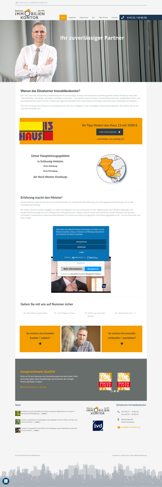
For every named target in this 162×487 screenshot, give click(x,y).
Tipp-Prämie (103, 17)
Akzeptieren (93, 269)
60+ (93, 17)
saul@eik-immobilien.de (38, 2)
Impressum (116, 455)
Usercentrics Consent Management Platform (85, 274)
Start (63, 17)
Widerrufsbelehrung (140, 455)
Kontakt (115, 17)
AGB (131, 455)
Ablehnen (81, 247)
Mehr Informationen (73, 269)
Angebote (72, 17)
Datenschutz (125, 455)
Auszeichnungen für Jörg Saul (33, 387)
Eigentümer (84, 17)
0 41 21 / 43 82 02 (137, 17)
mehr (81, 252)
